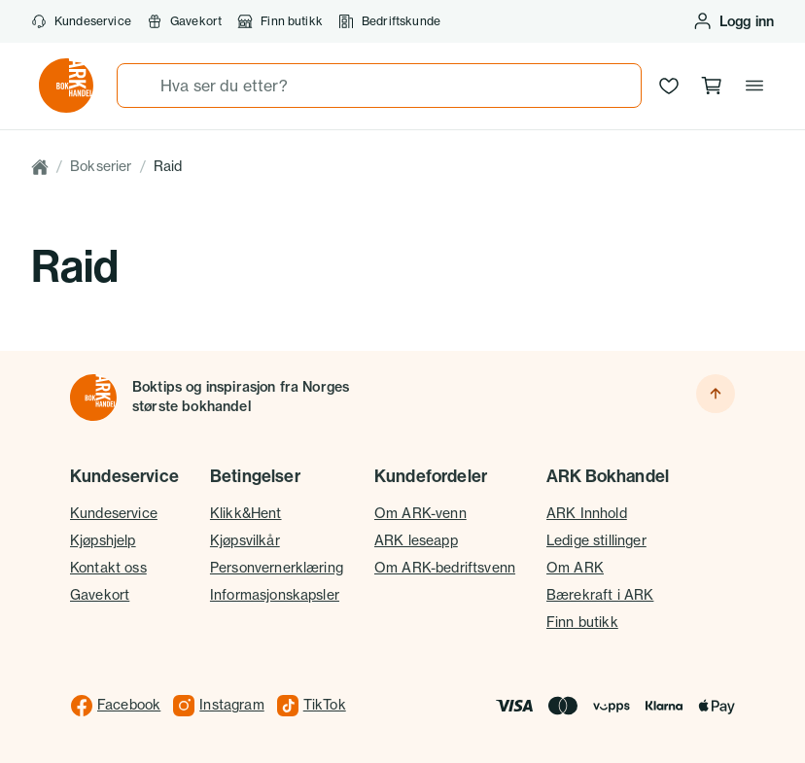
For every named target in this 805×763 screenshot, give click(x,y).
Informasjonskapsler (274, 595)
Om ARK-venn (420, 513)
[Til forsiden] (93, 397)
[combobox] (379, 85)
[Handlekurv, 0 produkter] (711, 85)
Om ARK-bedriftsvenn (444, 567)
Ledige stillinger (596, 540)
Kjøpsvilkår (245, 540)
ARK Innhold (586, 513)
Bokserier (100, 166)
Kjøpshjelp (103, 540)
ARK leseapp (416, 540)
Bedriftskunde (389, 21)
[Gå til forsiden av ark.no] (66, 85)
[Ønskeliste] (669, 85)
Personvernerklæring (276, 567)
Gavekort (184, 21)
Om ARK (575, 567)
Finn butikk (280, 21)
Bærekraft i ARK (599, 595)
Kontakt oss (108, 567)
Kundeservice (81, 21)
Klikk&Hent (246, 513)
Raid (168, 166)
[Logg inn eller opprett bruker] (733, 21)
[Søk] (139, 85)
